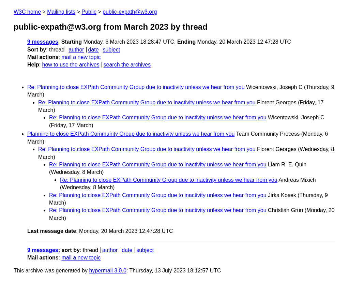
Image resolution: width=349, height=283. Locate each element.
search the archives (127, 65)
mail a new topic (81, 57)
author (76, 50)
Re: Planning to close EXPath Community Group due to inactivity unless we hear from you (136, 87)
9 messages (42, 42)
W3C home (27, 12)
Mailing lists (61, 12)
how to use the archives (71, 65)
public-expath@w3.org (130, 12)
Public (88, 12)
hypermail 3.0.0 (107, 270)
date (93, 50)
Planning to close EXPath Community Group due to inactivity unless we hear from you (130, 134)
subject (111, 50)
